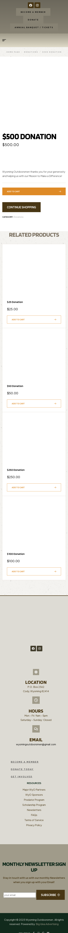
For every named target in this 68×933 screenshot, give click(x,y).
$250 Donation (16, 463)
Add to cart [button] (18, 313)
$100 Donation (16, 547)
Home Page (13, 52)
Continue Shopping (21, 201)
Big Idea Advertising (47, 917)
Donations (31, 52)
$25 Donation (15, 295)
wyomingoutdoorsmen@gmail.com (36, 738)
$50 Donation (15, 379)
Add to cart (13, 185)
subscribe (50, 889)
